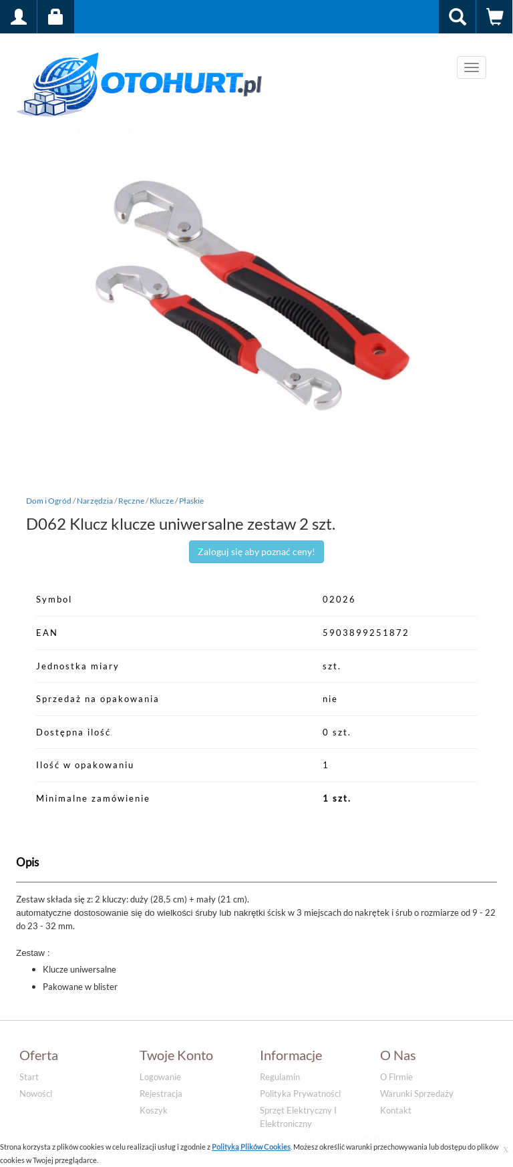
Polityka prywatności (300, 1093)
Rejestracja (161, 1093)
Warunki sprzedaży (417, 1093)
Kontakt (395, 1110)
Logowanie (160, 1076)
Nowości (35, 1093)
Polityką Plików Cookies (251, 1146)
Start (29, 1076)
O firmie (396, 1076)
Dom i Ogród (48, 501)
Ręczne (131, 501)
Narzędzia (95, 501)
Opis (27, 862)
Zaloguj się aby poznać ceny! (256, 551)
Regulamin (280, 1076)
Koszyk (154, 1110)
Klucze (162, 501)
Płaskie (191, 501)
